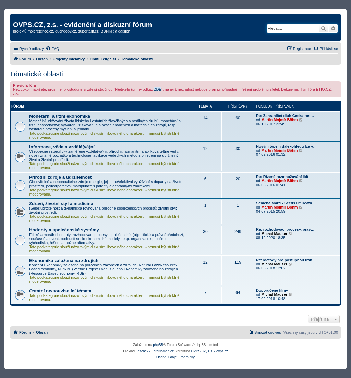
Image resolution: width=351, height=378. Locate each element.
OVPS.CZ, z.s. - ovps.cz (209, 351)
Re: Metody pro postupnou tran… (286, 260)
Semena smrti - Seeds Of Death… (286, 203)
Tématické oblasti (36, 74)
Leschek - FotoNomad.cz (155, 351)
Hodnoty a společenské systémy (64, 229)
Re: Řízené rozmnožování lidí (282, 177)
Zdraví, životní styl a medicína (61, 203)
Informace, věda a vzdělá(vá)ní (62, 146)
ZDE (157, 89)
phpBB (158, 345)
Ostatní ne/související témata (60, 290)
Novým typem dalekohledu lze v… (286, 146)
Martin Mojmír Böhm (279, 120)
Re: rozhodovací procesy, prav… (285, 229)
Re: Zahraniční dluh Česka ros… (285, 116)
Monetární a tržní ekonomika (59, 116)
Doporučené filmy (272, 290)
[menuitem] (52, 49)
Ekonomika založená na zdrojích (63, 260)
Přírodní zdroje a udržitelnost (60, 177)
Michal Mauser (274, 233)
